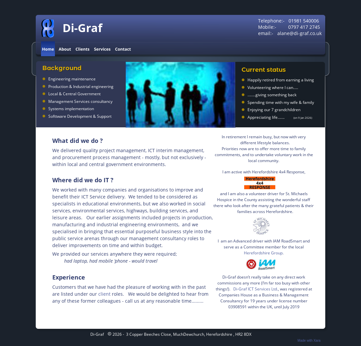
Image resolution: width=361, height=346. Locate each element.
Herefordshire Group (263, 253)
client (104, 294)
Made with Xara (308, 340)
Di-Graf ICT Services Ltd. (255, 289)
